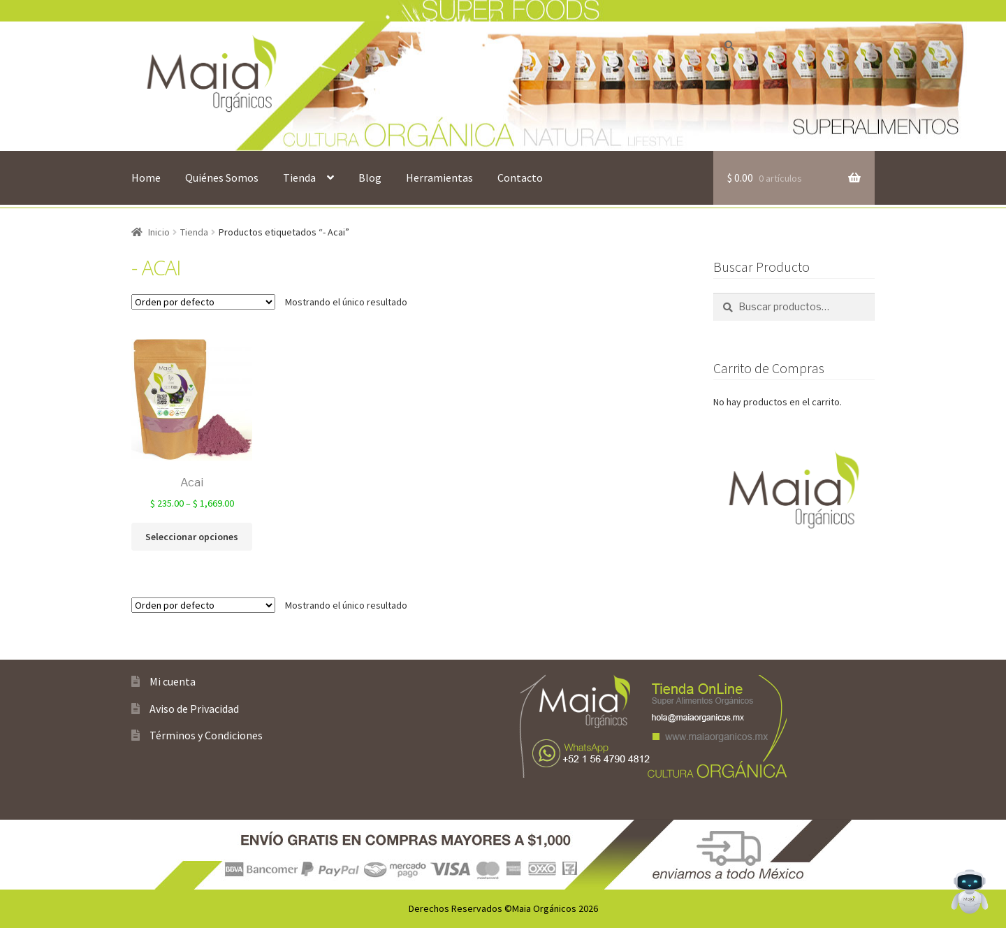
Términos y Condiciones (206, 735)
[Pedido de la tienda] (203, 302)
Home (146, 177)
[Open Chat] (969, 891)
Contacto (520, 177)
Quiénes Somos (221, 177)
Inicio (159, 232)
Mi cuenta (173, 681)
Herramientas (439, 177)
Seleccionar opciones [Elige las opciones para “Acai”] (191, 536)
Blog (369, 177)
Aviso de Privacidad (194, 709)
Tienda (299, 177)
